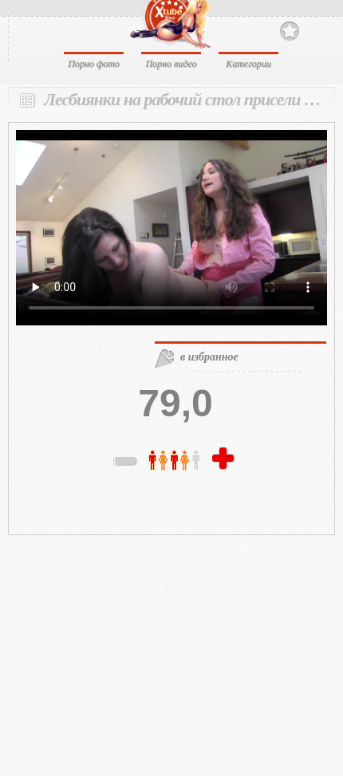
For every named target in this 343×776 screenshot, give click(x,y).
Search (317, 30)
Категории (248, 63)
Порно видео (170, 63)
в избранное (209, 357)
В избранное (289, 31)
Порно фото (94, 63)
